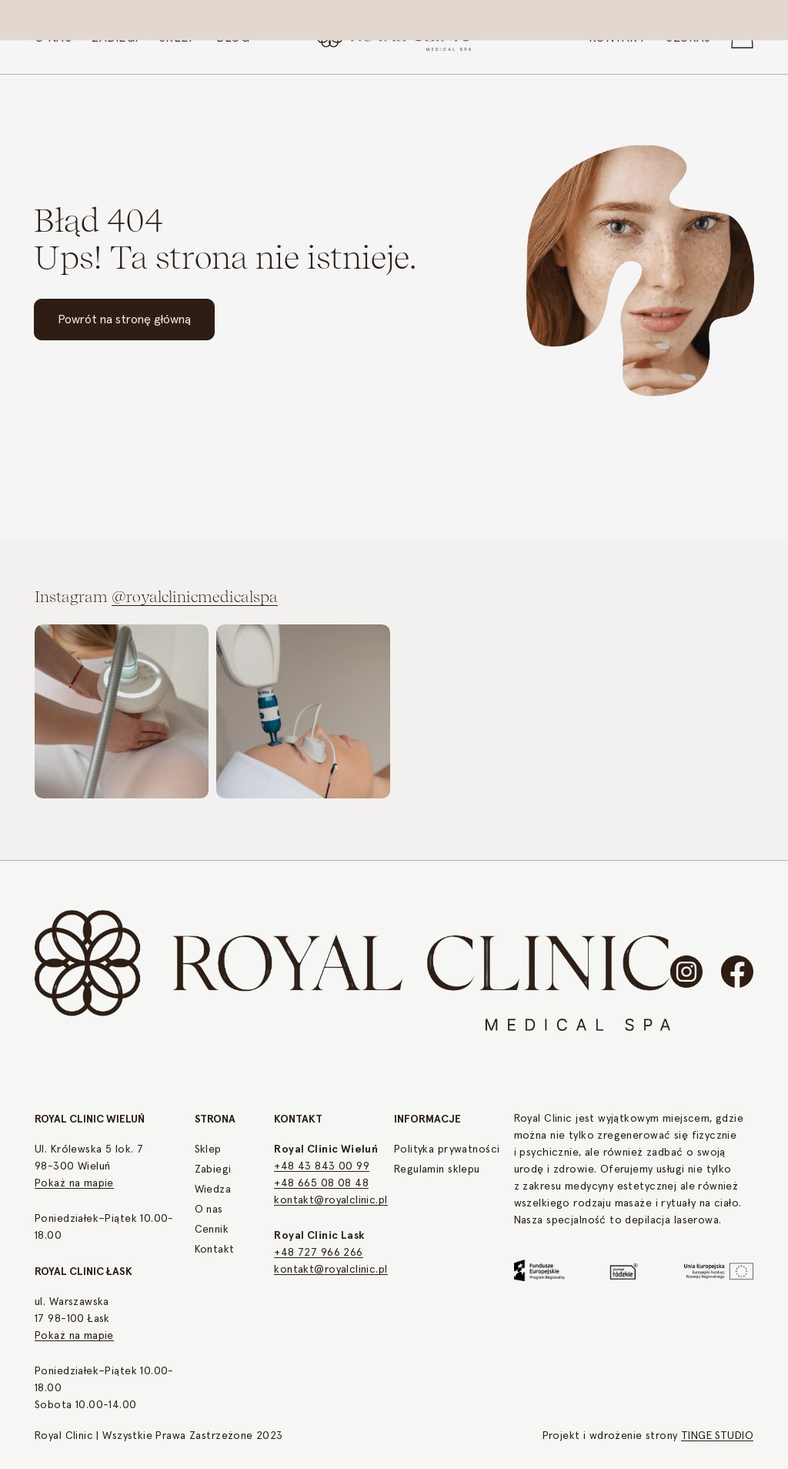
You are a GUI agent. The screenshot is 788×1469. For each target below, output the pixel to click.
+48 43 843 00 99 (321, 1166)
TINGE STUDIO (717, 1436)
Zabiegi (213, 1169)
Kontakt (215, 1249)
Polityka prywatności (446, 1149)
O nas (209, 1209)
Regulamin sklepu (437, 1169)
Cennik (212, 1229)
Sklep (208, 1149)
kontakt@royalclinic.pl (330, 1200)
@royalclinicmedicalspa (195, 599)
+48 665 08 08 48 (321, 1183)
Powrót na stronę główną (124, 319)
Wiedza (213, 1189)
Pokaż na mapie (74, 1183)
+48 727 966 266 (318, 1252)
